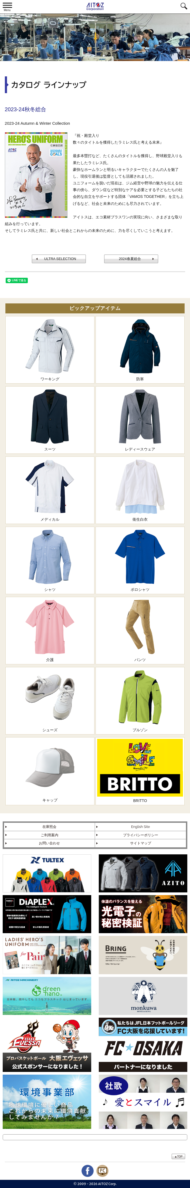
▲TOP (178, 1156)
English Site (140, 827)
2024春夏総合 (130, 259)
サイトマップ (140, 843)
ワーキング (50, 349)
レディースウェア (140, 419)
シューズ (50, 700)
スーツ (50, 419)
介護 (50, 630)
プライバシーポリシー (140, 835)
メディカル (50, 490)
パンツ (140, 630)
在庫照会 (49, 827)
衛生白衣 (140, 490)
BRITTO (140, 771)
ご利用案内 (49, 835)
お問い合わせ (49, 843)
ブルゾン (140, 700)
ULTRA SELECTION (60, 259)
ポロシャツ (140, 560)
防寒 (140, 349)
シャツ (50, 560)
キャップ (50, 770)
